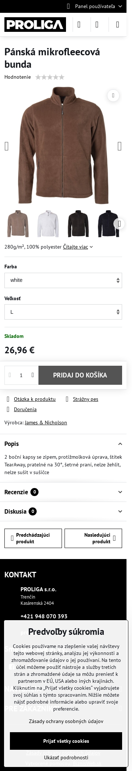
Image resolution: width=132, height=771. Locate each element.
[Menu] (117, 24)
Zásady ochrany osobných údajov (66, 721)
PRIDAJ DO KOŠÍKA (80, 375)
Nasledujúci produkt (100, 538)
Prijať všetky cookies (66, 741)
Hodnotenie (17, 77)
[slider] (50, 77)
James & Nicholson (46, 422)
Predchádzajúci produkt (30, 538)
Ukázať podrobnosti (66, 757)
